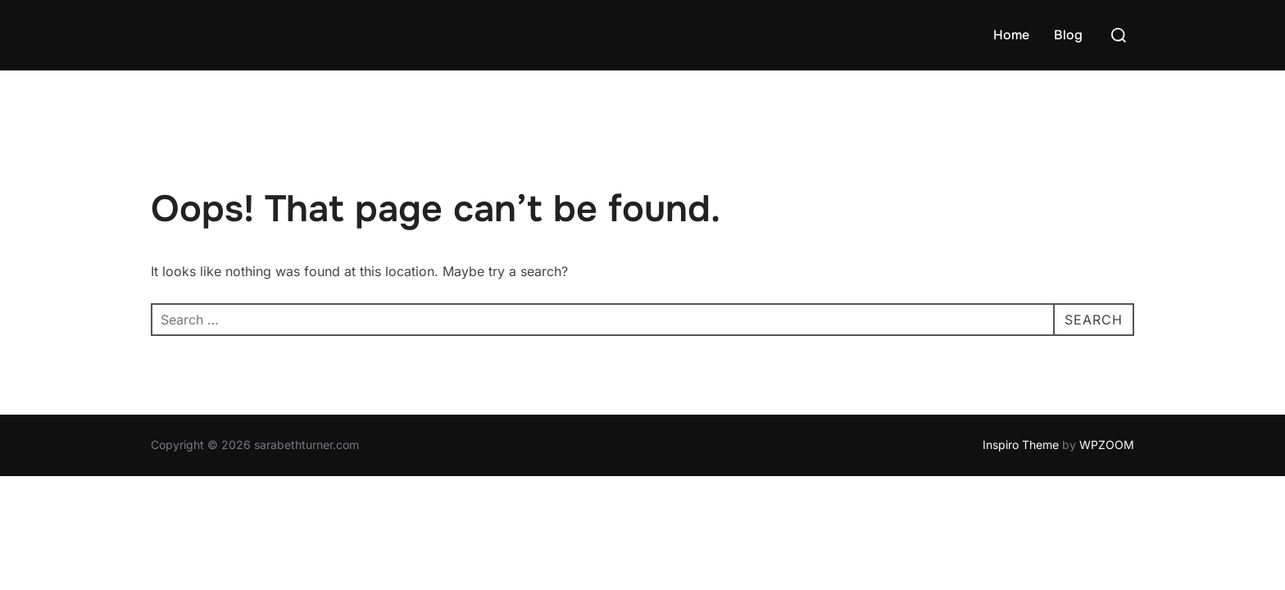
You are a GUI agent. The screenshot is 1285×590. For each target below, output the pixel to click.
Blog (1068, 34)
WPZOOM (1106, 445)
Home (1011, 34)
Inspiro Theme (1021, 445)
